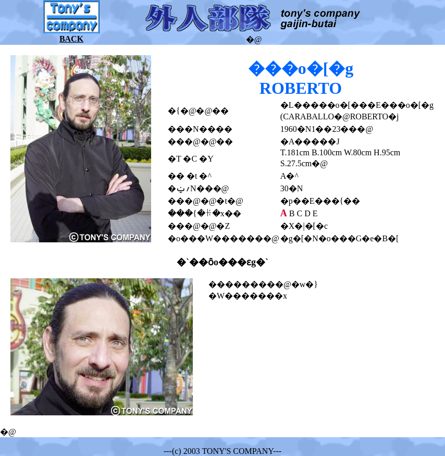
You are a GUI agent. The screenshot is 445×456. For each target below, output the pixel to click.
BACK (71, 38)
